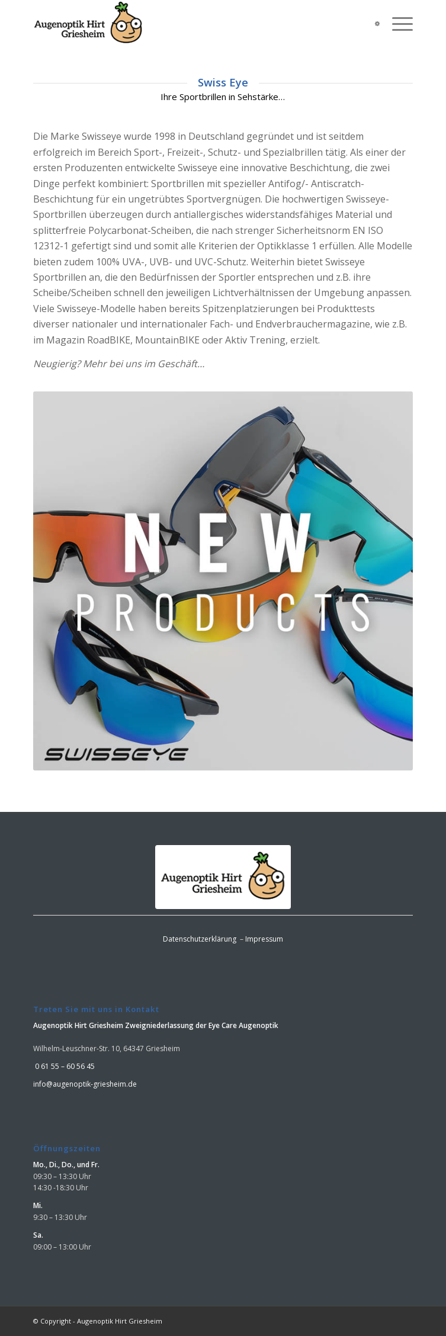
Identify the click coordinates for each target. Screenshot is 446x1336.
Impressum (264, 939)
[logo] (184, 23)
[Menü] (396, 23)
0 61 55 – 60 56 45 (64, 1066)
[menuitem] (396, 23)
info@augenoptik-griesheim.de (85, 1084)
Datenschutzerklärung (199, 939)
